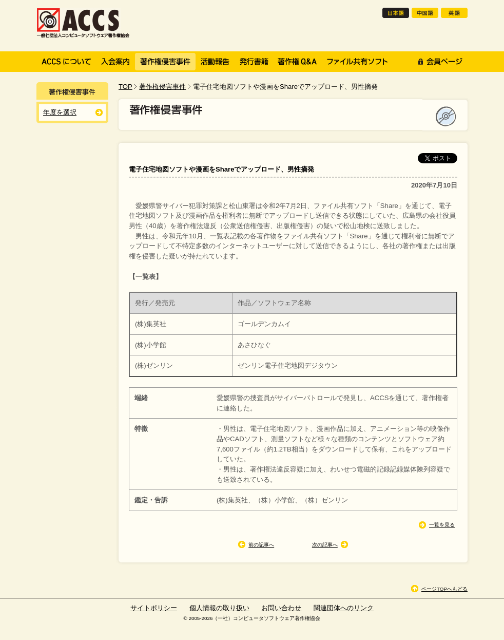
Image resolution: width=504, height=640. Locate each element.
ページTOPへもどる (444, 589)
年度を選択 (59, 112)
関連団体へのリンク (344, 608)
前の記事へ (261, 545)
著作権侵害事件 (162, 86)
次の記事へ (325, 545)
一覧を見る (442, 525)
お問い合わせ (281, 608)
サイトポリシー (153, 608)
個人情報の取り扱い (219, 608)
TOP (125, 86)
